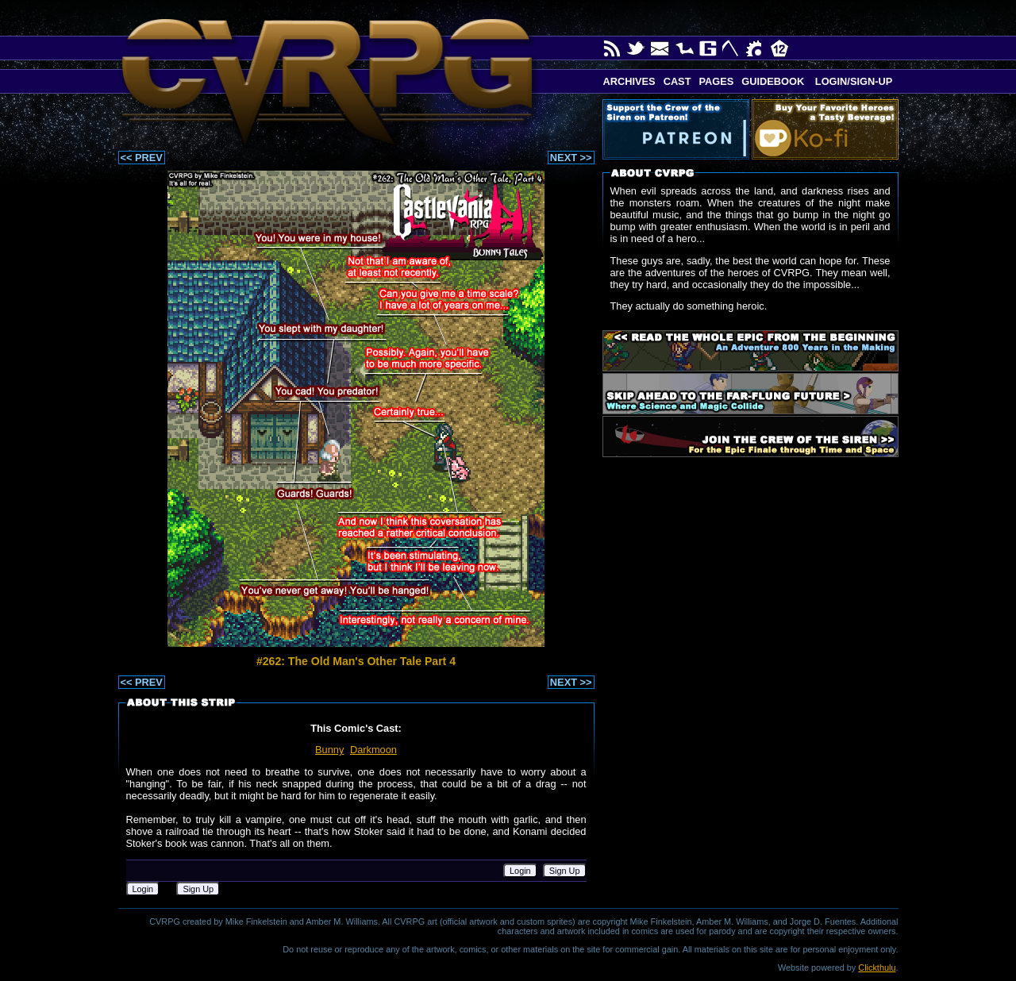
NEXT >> (571, 158)
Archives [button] (629, 81)
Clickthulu (876, 967)
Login (520, 870)
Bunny (329, 750)
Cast (677, 81)
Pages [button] (715, 81)
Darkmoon (373, 750)
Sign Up (564, 870)
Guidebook (772, 81)
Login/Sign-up (852, 81)
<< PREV (142, 158)
